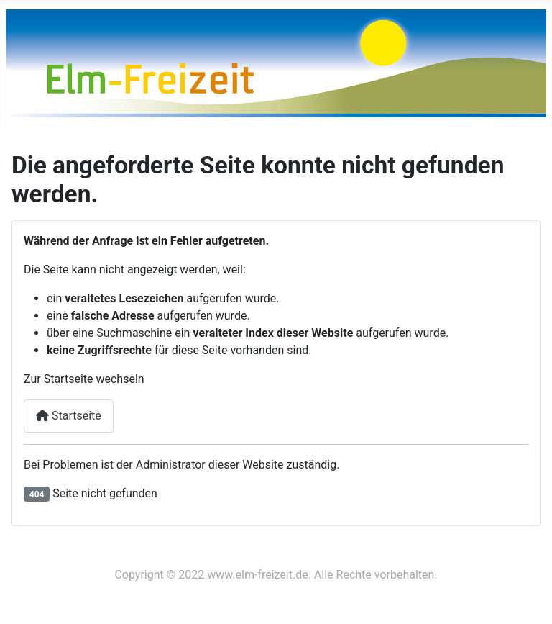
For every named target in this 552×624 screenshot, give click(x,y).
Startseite (68, 415)
